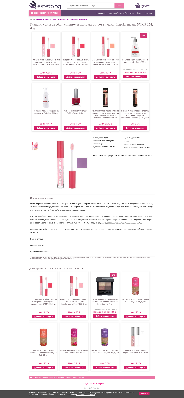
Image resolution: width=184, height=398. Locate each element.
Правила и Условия (47, 377)
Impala (46, 252)
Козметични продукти (43, 19)
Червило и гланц (63, 19)
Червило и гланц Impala (79, 19)
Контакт (148, 13)
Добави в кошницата (46, 77)
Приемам (144, 393)
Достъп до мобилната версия (92, 384)
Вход (139, 13)
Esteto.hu (81, 377)
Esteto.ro (74, 377)
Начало (37, 377)
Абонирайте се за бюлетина (121, 13)
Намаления (101, 13)
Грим (54, 19)
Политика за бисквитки (85, 395)
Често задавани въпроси (63, 377)
